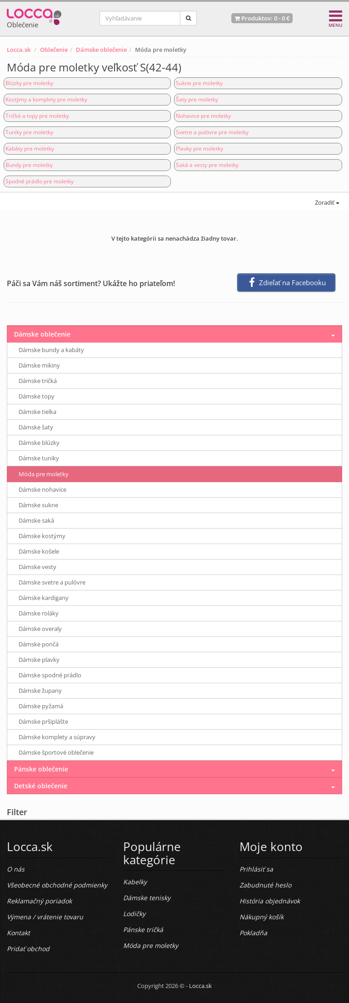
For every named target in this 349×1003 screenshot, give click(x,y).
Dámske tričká (38, 381)
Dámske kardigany (44, 598)
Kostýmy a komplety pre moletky (46, 99)
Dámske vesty (37, 567)
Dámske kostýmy (42, 536)
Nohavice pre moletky (203, 116)
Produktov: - (261, 18)
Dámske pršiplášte (43, 721)
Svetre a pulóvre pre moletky (212, 132)
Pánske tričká (143, 929)
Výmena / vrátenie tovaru (45, 916)
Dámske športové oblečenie (56, 752)
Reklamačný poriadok (39, 901)
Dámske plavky (39, 659)
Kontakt (18, 932)
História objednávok (269, 901)
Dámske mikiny (39, 365)
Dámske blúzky (39, 442)
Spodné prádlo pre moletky (39, 181)
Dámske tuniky (39, 458)
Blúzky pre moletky (29, 83)
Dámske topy (37, 396)
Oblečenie (54, 49)
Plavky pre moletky (199, 148)
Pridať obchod (28, 948)
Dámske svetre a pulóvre (52, 582)
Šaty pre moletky (197, 99)
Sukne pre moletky (199, 83)
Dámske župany (40, 690)
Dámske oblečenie (101, 49)
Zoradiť (326, 202)
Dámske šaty (36, 427)
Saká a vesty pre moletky (207, 165)
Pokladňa (253, 932)
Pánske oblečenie (41, 769)
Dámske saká (36, 520)
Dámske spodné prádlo (50, 675)
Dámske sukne (38, 505)
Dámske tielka (37, 412)
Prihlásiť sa (256, 869)
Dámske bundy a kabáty (51, 350)
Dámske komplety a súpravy (57, 737)
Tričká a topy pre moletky (37, 116)
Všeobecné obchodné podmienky (57, 885)
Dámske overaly (40, 629)
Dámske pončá (39, 644)
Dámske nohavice (42, 489)
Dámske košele (39, 551)
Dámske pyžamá (41, 706)
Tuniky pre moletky (29, 132)
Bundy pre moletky (29, 165)
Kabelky (135, 881)
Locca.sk (18, 49)
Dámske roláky (39, 613)
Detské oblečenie (40, 785)
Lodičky (134, 913)
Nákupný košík (261, 916)
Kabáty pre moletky (29, 148)
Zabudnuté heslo (265, 885)
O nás (16, 869)
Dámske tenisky (146, 897)
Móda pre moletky (44, 474)
